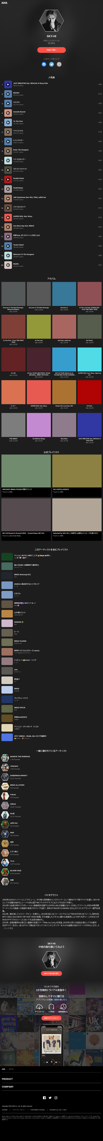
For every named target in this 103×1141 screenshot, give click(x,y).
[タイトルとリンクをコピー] (59, 64)
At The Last (39, 340)
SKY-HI (11, 1069)
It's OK (13, 373)
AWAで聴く (51, 50)
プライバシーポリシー (19, 1110)
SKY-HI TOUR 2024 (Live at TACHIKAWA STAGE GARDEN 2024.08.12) (64, 375)
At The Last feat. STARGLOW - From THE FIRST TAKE (89, 308)
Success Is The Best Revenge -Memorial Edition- (13, 308)
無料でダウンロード (51, 1018)
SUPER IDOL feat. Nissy (39, 406)
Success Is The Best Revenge (39, 308)
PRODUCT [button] (7, 1079)
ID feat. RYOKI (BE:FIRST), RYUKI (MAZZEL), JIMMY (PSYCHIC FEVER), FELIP (38, 375)
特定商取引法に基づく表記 (58, 1110)
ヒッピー (13, 406)
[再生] (8, 84)
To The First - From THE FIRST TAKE (13, 341)
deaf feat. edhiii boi (64, 340)
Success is (64, 308)
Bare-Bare (64, 439)
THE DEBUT (13, 439)
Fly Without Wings (39, 439)
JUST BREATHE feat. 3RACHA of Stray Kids (90, 439)
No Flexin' (89, 340)
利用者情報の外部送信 (38, 1110)
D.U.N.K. (89, 406)
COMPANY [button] (7, 1086)
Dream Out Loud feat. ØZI (64, 406)
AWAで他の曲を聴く (51, 973)
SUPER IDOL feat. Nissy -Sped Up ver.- (89, 374)
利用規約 (5, 1110)
